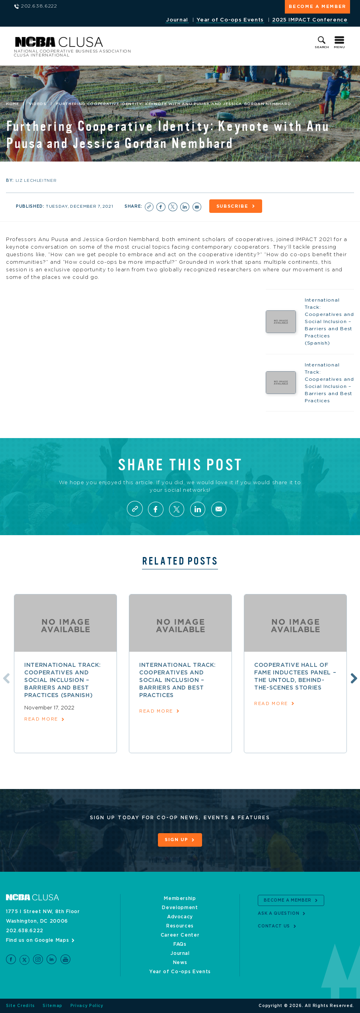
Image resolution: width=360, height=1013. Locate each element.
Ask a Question (278, 913)
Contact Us (274, 926)
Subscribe (232, 206)
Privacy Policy (86, 1006)
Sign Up (177, 840)
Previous (5, 678)
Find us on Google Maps (37, 940)
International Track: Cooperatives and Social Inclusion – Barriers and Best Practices (177, 680)
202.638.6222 (24, 930)
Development (180, 907)
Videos (38, 104)
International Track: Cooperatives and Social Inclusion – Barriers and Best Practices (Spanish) (62, 680)
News (180, 962)
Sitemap (52, 1006)
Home (12, 104)
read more (41, 719)
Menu (339, 47)
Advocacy (180, 916)
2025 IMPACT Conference (309, 20)
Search (322, 47)
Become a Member (317, 6)
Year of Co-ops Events (230, 20)
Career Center (180, 935)
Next (353, 678)
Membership (180, 898)
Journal (177, 20)
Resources (180, 925)
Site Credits (20, 1006)
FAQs (180, 944)
